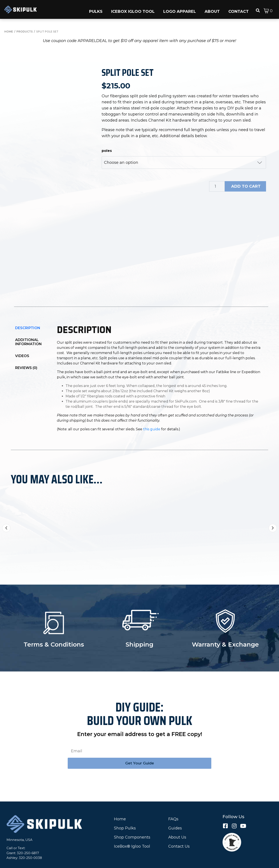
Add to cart (246, 186)
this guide (151, 417)
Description (27, 316)
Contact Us (179, 832)
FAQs (173, 805)
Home (120, 805)
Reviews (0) (26, 356)
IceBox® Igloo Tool (132, 832)
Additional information (28, 330)
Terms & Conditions (54, 630)
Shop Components (132, 823)
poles (107, 151)
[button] (96, 9)
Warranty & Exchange (225, 630)
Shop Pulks (125, 814)
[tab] (30, 316)
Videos (22, 344)
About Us (177, 823)
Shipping (139, 630)
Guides (175, 814)
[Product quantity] (217, 186)
